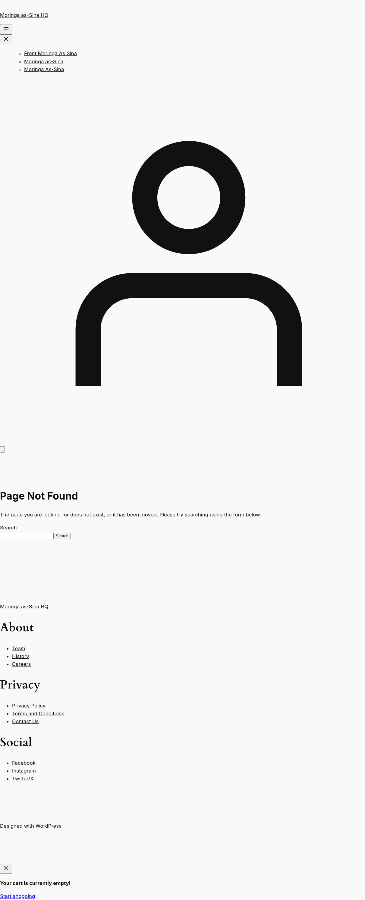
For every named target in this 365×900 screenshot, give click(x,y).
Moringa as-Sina (43, 61)
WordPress (48, 826)
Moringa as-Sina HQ (24, 15)
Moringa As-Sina (44, 69)
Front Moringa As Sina (50, 53)
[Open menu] (6, 29)
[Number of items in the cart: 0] (2, 449)
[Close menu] (6, 39)
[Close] (6, 869)
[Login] (182, 441)
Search (8, 528)
